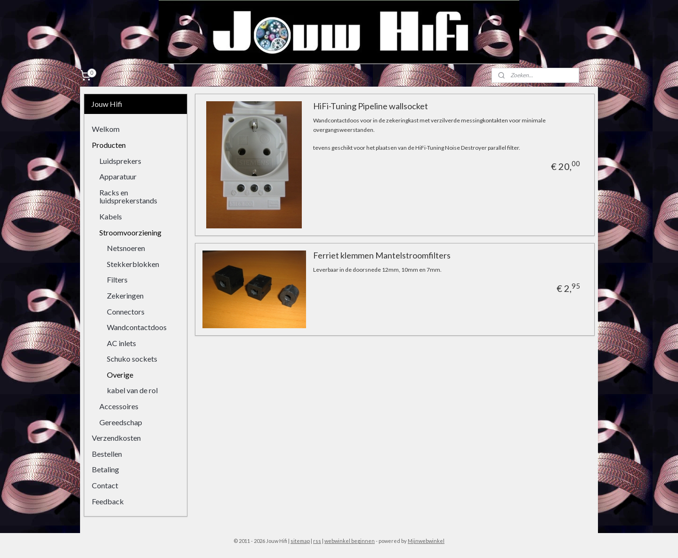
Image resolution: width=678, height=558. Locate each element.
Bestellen (107, 453)
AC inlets (121, 343)
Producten (109, 144)
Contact (105, 485)
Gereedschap (120, 422)
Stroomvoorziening (130, 232)
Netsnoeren (126, 247)
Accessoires (118, 406)
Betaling (105, 469)
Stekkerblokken (133, 263)
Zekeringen (125, 295)
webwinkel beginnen (349, 541)
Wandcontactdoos (137, 327)
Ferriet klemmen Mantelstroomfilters (381, 255)
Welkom (106, 128)
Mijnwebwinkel (426, 541)
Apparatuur (118, 176)
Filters (117, 279)
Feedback (108, 501)
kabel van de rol (132, 390)
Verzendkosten (116, 437)
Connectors (126, 311)
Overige (120, 374)
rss (317, 541)
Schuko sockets (132, 358)
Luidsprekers (120, 160)
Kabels (110, 216)
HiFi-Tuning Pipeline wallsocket (370, 106)
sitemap (300, 541)
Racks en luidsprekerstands (128, 196)
